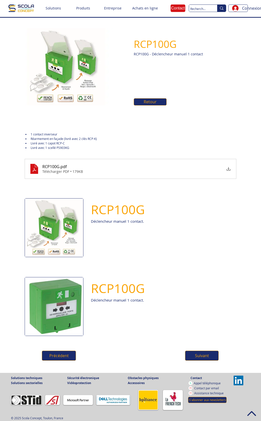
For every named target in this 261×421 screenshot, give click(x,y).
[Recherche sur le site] (198, 9)
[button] (53, 8)
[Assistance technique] (209, 393)
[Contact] (178, 8)
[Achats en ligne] (145, 8)
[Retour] (150, 101)
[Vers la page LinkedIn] (238, 380)
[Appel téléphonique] (210, 383)
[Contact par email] (209, 388)
